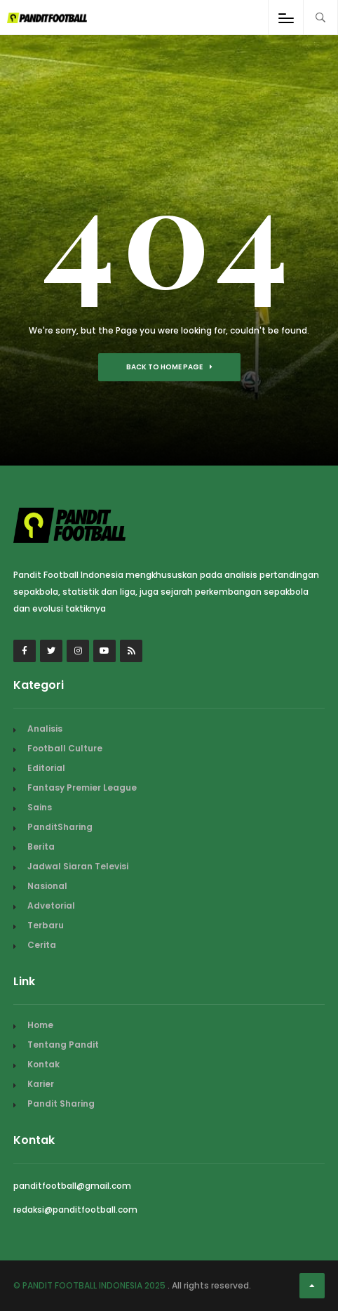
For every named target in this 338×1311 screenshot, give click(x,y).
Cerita (41, 945)
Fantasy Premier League (82, 787)
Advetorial (51, 905)
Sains (39, 807)
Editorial (46, 768)
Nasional (47, 886)
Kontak (43, 1064)
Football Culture (64, 748)
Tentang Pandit (63, 1044)
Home (40, 1025)
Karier (40, 1084)
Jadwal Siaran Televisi (77, 866)
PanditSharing (60, 827)
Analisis (44, 728)
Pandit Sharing (61, 1103)
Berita (41, 846)
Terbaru (45, 925)
